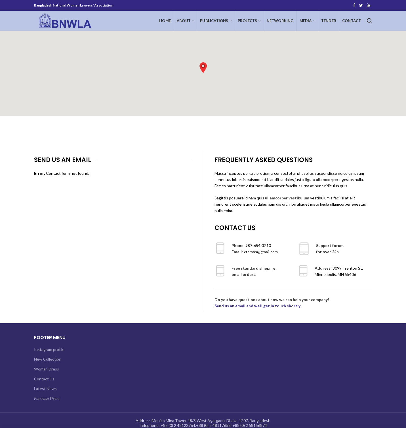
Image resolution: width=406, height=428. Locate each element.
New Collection (47, 359)
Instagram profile (49, 349)
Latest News (45, 388)
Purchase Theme (47, 398)
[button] (203, 67)
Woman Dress (46, 369)
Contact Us (44, 378)
